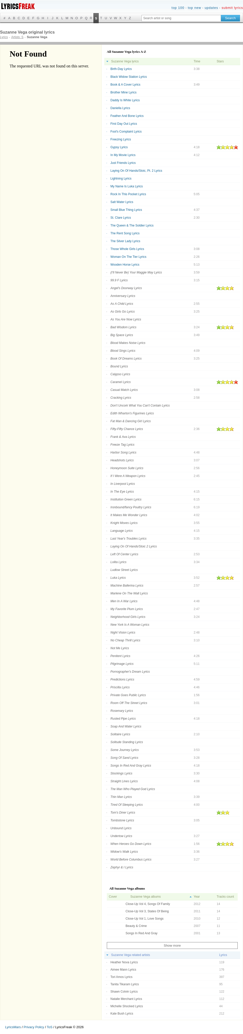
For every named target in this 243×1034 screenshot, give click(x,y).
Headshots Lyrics (122, 460)
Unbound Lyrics (120, 828)
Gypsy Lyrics (119, 147)
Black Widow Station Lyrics (128, 77)
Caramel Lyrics (120, 382)
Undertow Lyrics (121, 836)
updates (211, 8)
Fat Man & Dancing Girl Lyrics (130, 421)
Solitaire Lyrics (120, 734)
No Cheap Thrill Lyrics (125, 640)
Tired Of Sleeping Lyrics (126, 804)
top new (194, 8)
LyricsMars (13, 1027)
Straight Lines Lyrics (124, 781)
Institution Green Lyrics (125, 499)
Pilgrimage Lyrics (121, 664)
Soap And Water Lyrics (125, 726)
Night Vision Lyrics (122, 632)
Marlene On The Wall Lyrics (129, 593)
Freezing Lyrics (120, 139)
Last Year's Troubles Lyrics (128, 538)
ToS (49, 1027)
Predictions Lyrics (122, 679)
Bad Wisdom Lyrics (123, 327)
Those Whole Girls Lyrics (127, 249)
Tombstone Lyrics (122, 820)
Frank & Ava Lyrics (123, 437)
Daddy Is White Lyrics (125, 100)
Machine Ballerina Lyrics (126, 585)
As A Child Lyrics (121, 304)
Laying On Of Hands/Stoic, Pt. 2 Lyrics (136, 170)
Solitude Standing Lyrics (126, 742)
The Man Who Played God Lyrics (132, 789)
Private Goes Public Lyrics (128, 695)
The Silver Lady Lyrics (125, 241)
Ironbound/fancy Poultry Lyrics (130, 507)
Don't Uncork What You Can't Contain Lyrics (140, 405)
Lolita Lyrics (118, 562)
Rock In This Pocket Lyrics (128, 194)
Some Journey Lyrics (124, 750)
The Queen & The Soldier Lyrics (131, 225)
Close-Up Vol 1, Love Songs (145, 918)
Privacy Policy (34, 1027)
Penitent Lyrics (120, 656)
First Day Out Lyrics (123, 123)
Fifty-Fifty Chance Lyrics (126, 429)
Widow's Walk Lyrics (124, 851)
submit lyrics (232, 8)
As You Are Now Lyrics (125, 319)
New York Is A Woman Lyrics (129, 624)
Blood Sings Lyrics (122, 350)
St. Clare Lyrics (120, 217)
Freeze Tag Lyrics (122, 444)
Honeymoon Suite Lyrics (126, 468)
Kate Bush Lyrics (121, 1013)
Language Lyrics (121, 531)
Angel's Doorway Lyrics (126, 288)
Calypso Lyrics (120, 374)
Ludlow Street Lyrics (124, 570)
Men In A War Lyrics (123, 601)
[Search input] (181, 18)
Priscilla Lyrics (120, 687)
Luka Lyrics (118, 577)
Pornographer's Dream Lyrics (130, 671)
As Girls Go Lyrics (122, 311)
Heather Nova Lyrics (124, 962)
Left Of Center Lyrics (124, 554)
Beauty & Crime (136, 926)
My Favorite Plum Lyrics (126, 609)
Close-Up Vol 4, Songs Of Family (148, 904)
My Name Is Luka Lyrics (126, 186)
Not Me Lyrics (119, 648)
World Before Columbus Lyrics (130, 859)
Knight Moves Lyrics (123, 523)
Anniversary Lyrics (122, 296)
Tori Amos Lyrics (121, 977)
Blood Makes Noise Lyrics (127, 343)
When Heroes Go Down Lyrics (130, 844)
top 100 (178, 8)
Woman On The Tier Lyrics (128, 257)
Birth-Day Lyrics (121, 69)
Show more (172, 945)
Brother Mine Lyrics (123, 92)
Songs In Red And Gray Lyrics (130, 765)
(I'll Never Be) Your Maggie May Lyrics (136, 272)
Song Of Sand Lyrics (124, 758)
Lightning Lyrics (120, 178)
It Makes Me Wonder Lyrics (128, 515)
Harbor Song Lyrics (123, 452)
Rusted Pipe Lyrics (123, 718)
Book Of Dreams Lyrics (125, 358)
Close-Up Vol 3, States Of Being (147, 911)
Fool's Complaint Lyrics (125, 131)
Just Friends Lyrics (123, 163)
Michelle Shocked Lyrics (126, 1006)
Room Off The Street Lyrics (128, 703)
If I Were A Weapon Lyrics (127, 476)
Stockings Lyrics (121, 773)
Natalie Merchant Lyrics (126, 999)
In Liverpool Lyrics (122, 484)
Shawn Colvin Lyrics (124, 991)
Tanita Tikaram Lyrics (124, 984)
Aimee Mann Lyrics (123, 969)
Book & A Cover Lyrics (125, 84)
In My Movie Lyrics (122, 155)
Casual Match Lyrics (124, 390)
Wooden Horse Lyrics (124, 264)
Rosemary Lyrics (121, 711)
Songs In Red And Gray (141, 933)
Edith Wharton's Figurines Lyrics (132, 413)
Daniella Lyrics (120, 108)
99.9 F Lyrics (119, 280)
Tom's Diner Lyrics (122, 812)
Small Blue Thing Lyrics (126, 210)
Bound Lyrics (119, 366)
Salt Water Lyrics (121, 202)
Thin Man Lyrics (121, 797)
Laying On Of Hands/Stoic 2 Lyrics (133, 546)
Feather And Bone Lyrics (127, 116)
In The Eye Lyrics (122, 491)
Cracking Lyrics (120, 397)
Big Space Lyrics (121, 335)
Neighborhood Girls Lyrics (127, 617)
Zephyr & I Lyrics (121, 867)
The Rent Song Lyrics (124, 233)
